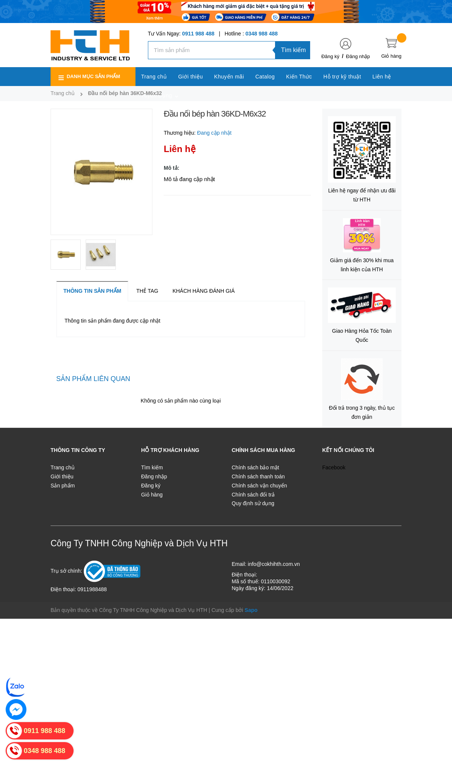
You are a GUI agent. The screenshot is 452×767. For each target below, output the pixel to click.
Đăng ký (330, 56)
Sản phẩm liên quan (93, 379)
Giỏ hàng (152, 495)
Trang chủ (63, 467)
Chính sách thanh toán (258, 476)
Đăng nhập (358, 56)
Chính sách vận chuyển (259, 486)
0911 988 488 (198, 34)
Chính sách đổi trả (253, 495)
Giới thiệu (62, 476)
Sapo (250, 610)
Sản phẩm (63, 486)
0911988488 (92, 589)
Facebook (333, 467)
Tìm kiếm (293, 50)
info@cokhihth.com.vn (274, 564)
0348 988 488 (261, 34)
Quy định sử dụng (253, 503)
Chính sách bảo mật (255, 467)
